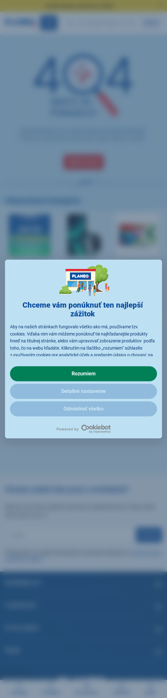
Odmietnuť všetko (83, 409)
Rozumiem (84, 374)
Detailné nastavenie (83, 391)
